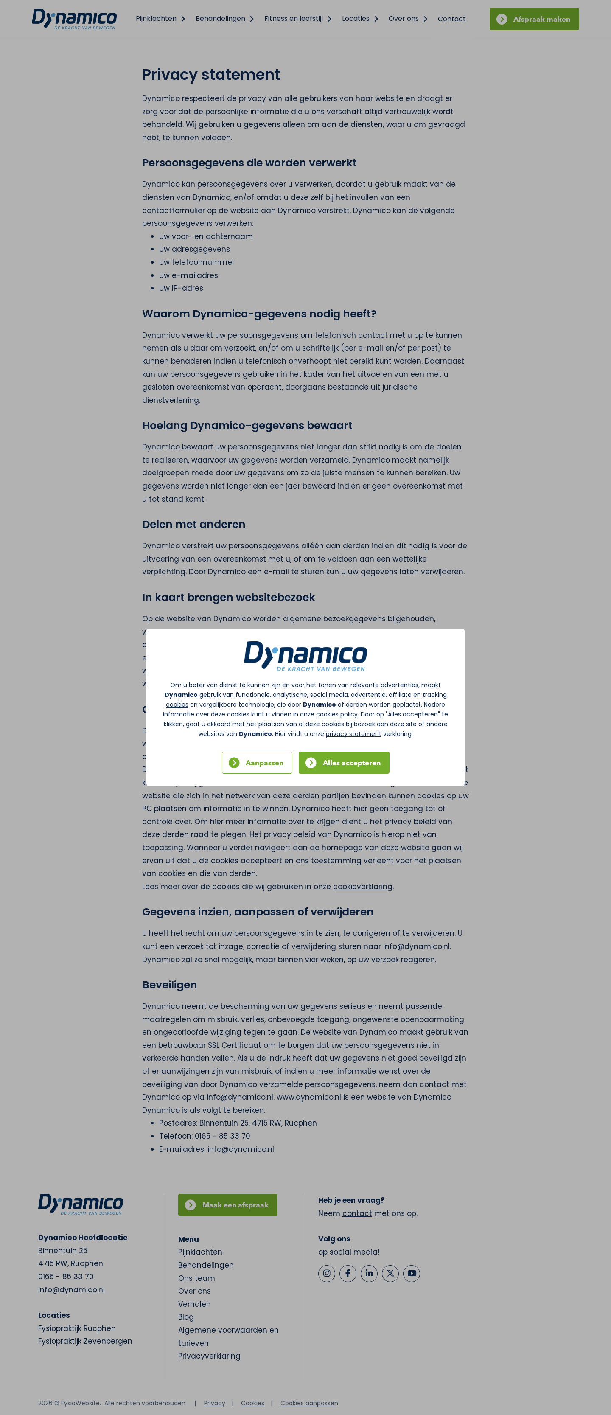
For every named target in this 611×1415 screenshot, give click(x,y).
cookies (177, 704)
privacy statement (353, 734)
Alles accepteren (352, 762)
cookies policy (337, 714)
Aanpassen (264, 762)
